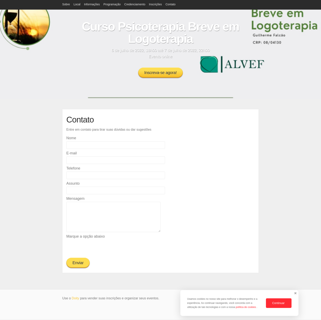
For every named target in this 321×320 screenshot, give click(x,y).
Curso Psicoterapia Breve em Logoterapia (160, 33)
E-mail (71, 153)
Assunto (73, 183)
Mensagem (75, 198)
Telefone (73, 168)
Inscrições (155, 4)
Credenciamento (134, 4)
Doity (75, 298)
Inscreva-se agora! (160, 72)
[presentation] (97, 248)
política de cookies (246, 307)
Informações (92, 4)
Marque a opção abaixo (85, 236)
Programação (112, 4)
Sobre (66, 4)
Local (76, 4)
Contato (170, 4)
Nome (71, 138)
